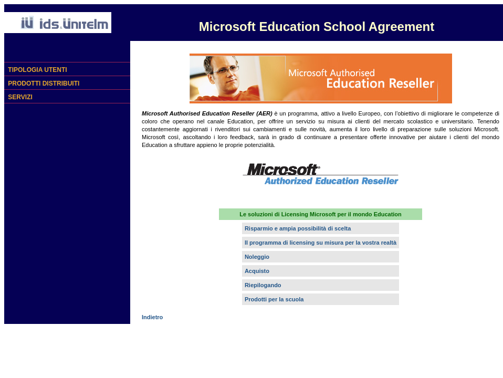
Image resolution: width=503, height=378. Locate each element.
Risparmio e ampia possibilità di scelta (298, 228)
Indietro (152, 317)
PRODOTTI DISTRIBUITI (42, 83)
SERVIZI (19, 97)
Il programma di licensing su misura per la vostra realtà (320, 242)
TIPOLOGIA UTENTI (36, 70)
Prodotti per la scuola (274, 299)
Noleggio (257, 257)
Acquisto (257, 271)
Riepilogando (263, 285)
